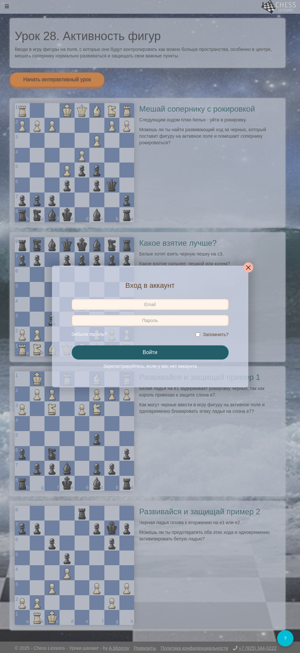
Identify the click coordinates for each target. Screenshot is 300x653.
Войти (150, 352)
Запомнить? (215, 334)
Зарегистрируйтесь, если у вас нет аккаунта (150, 366)
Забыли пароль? (89, 334)
